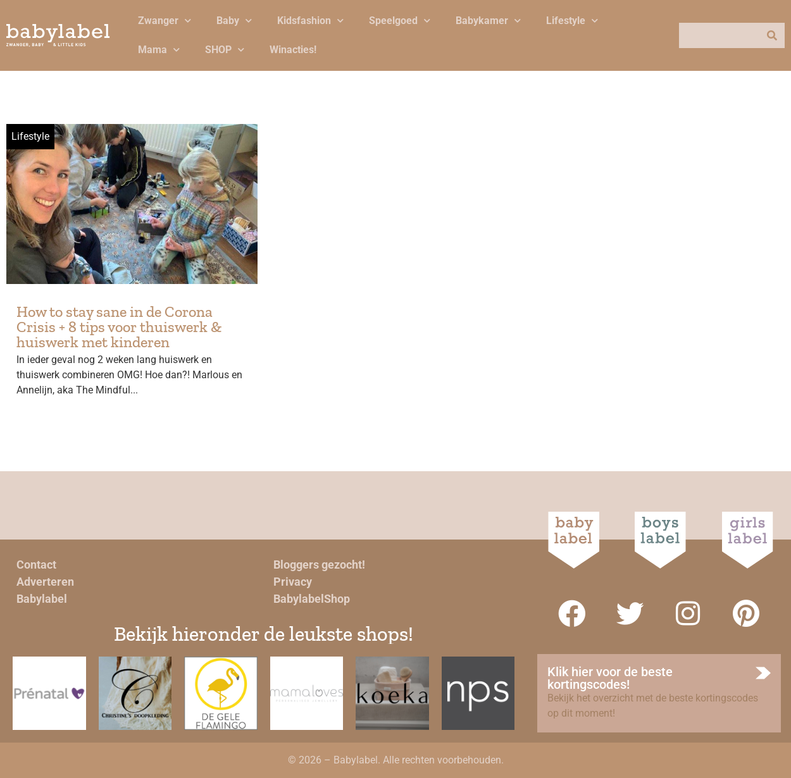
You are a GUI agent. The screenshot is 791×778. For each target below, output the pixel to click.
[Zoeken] (772, 35)
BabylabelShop (311, 598)
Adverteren (45, 581)
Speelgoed (399, 20)
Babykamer (488, 20)
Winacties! (293, 50)
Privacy (292, 581)
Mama (159, 49)
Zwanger (164, 20)
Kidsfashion (310, 20)
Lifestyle (572, 20)
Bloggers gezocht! (319, 564)
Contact (36, 564)
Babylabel (41, 598)
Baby (234, 20)
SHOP (224, 49)
